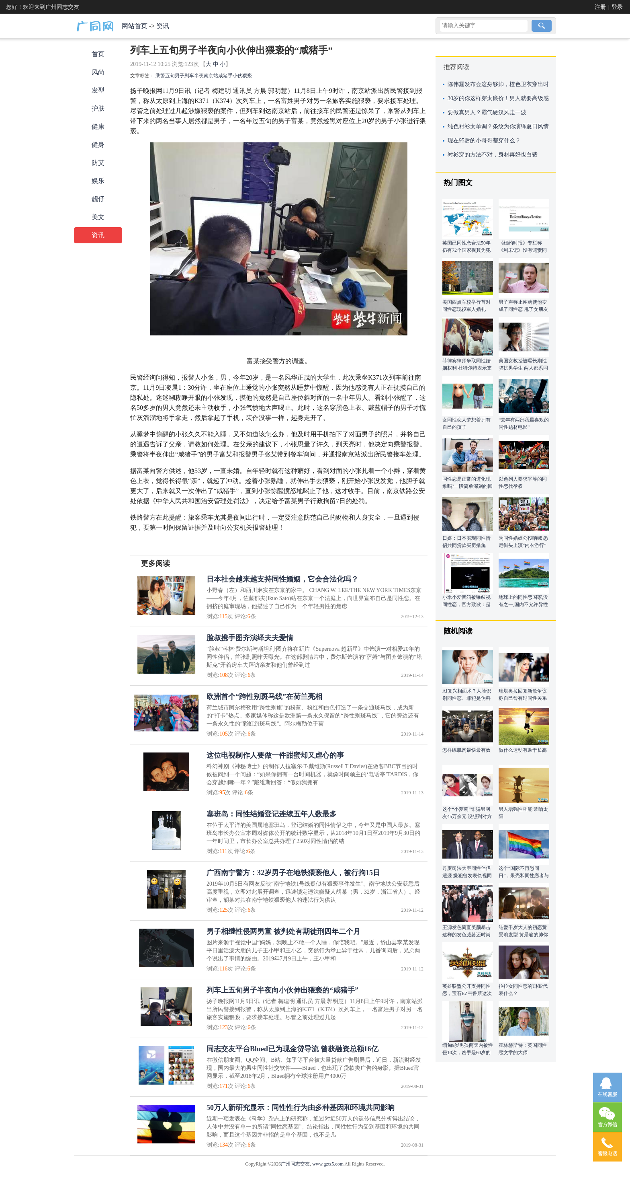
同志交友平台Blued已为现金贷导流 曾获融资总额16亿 (292, 1049)
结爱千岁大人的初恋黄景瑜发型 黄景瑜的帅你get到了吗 (523, 935)
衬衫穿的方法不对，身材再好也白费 (493, 155)
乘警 (160, 75)
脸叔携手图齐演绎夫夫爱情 (250, 638)
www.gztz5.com (328, 1164)
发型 (98, 90)
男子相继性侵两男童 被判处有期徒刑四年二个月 (283, 931)
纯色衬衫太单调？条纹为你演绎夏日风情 (498, 126)
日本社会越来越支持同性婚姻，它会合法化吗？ (282, 579)
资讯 (162, 26)
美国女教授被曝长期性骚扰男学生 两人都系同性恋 (523, 368)
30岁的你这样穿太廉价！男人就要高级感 (498, 98)
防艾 (98, 162)
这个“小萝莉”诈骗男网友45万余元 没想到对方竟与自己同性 (467, 816)
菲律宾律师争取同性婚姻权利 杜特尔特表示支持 (467, 368)
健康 (98, 126)
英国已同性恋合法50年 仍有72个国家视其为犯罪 (466, 250)
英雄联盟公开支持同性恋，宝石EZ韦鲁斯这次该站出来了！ (467, 993)
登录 (617, 7)
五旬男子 (174, 75)
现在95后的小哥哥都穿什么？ (484, 141)
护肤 (98, 108)
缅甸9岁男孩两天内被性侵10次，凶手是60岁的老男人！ (467, 1052)
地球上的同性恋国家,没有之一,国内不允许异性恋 (523, 604)
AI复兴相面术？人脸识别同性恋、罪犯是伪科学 (466, 698)
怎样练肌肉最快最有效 (466, 750)
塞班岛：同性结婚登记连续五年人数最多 (272, 814)
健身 (98, 144)
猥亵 (247, 75)
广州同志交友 (295, 1164)
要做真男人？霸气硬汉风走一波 (487, 112)
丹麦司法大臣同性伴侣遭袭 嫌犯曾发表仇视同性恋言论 (467, 876)
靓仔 (98, 198)
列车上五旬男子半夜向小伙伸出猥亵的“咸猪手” (282, 990)
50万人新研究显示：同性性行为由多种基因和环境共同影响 (301, 1108)
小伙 (237, 75)
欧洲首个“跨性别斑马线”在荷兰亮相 (264, 697)
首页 (98, 54)
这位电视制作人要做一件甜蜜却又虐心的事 (275, 755)
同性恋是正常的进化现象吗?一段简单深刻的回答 (467, 486)
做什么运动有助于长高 (523, 750)
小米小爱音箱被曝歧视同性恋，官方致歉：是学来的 (466, 604)
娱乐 (98, 180)
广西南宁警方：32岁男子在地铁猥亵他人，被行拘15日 (293, 873)
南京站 (211, 75)
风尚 (98, 72)
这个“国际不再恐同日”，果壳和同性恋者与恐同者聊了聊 (524, 876)
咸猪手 (225, 75)
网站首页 (134, 26)
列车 (189, 75)
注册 (600, 7)
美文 (98, 217)
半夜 (199, 75)
